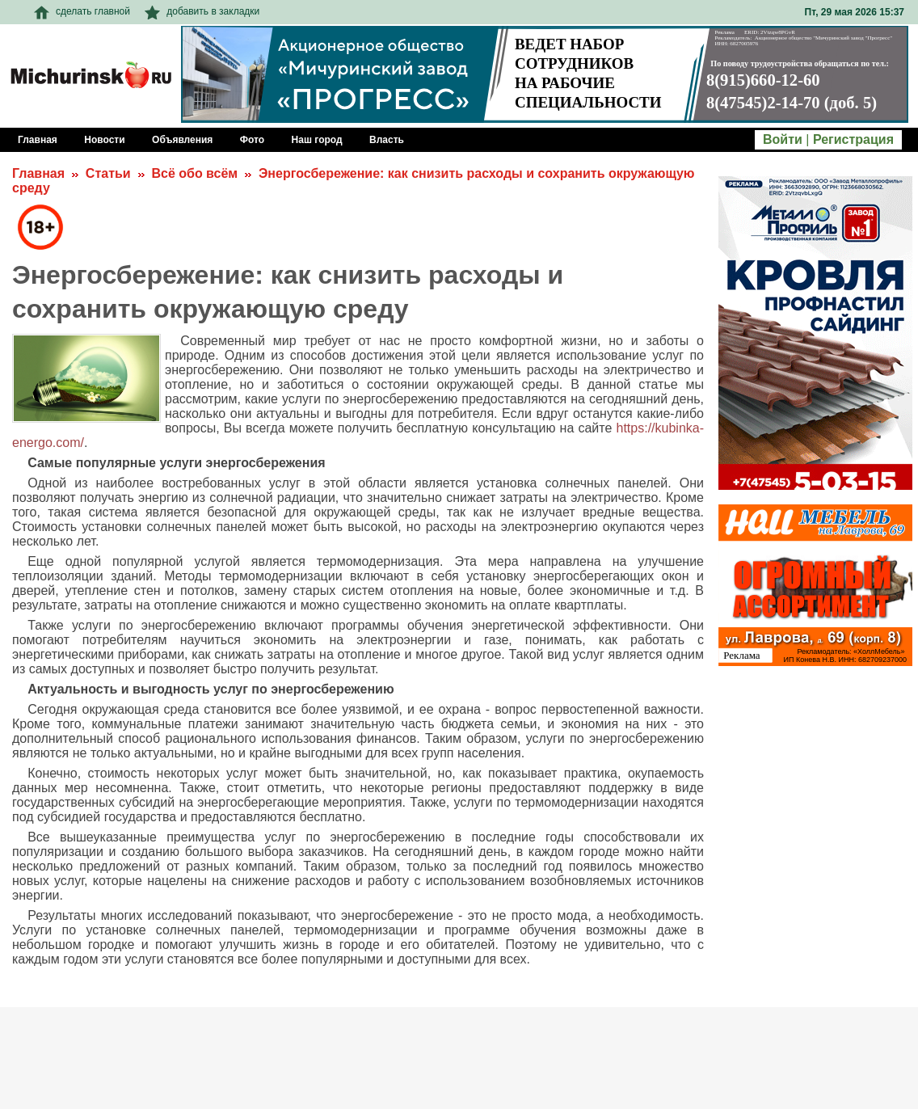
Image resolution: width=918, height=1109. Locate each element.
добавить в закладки (202, 11)
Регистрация (853, 139)
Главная (38, 173)
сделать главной (82, 11)
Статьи (108, 173)
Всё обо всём (194, 173)
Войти (782, 139)
